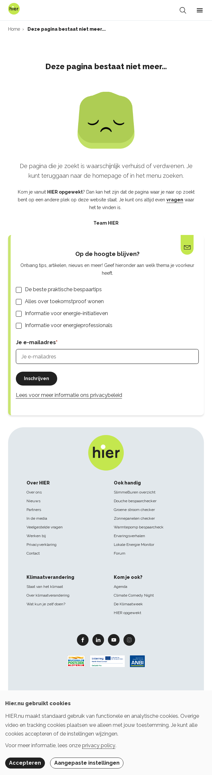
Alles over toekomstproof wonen (64, 301)
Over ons (34, 492)
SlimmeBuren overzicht (134, 492)
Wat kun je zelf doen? (45, 604)
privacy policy (98, 745)
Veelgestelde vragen (44, 527)
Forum (119, 553)
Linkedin (98, 640)
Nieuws (33, 501)
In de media (36, 518)
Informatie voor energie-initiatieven (66, 313)
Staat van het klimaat (44, 586)
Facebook (83, 640)
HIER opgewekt (127, 612)
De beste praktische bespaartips (63, 289)
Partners (33, 509)
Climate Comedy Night (134, 595)
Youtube (114, 640)
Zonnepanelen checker (134, 518)
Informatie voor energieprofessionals (68, 325)
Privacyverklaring (41, 544)
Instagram (129, 640)
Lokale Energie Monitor (134, 544)
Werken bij (36, 536)
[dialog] (106, 732)
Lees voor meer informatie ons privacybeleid (69, 395)
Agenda (120, 586)
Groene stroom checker (134, 509)
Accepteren (25, 763)
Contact (33, 553)
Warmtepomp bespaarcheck (139, 527)
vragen (174, 199)
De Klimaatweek (128, 604)
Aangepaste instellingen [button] (87, 763)
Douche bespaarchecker (135, 501)
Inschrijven (36, 378)
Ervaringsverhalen (129, 536)
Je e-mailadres (36, 342)
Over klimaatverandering (47, 595)
